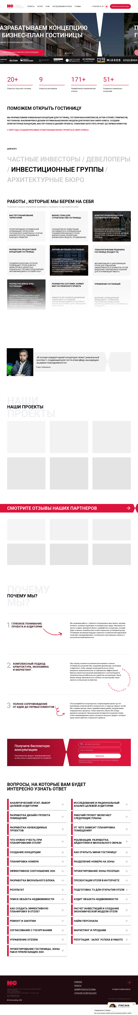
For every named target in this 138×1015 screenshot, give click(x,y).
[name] (99, 760)
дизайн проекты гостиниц (85, 1000)
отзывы (78, 6)
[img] (111, 237)
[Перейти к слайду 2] (67, 63)
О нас (48, 6)
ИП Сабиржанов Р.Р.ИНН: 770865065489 (13, 1006)
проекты (77, 996)
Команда (78, 992)
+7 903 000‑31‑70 (98, 6)
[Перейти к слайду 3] (70, 63)
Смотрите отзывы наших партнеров (52, 518)
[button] (120, 6)
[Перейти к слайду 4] (72, 63)
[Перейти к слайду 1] (65, 63)
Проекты (30, 6)
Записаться (99, 766)
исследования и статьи (62, 6)
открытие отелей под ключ (85, 1004)
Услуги (40, 6)
